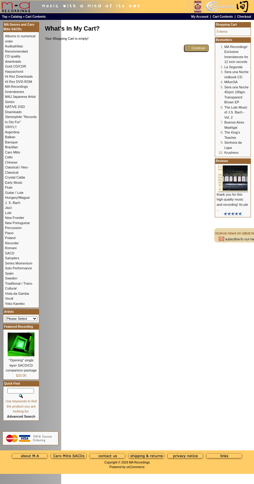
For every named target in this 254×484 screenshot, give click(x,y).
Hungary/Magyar (17, 197)
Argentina (12, 132)
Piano (9, 233)
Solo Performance (18, 268)
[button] (196, 48)
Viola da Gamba (17, 293)
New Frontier (14, 218)
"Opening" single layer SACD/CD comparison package (21, 365)
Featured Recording (18, 326)
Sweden (11, 278)
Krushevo (231, 152)
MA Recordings (139, 462)
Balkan (10, 137)
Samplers (12, 258)
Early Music (13, 182)
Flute (8, 187)
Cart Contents (35, 16)
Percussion (13, 228)
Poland (10, 238)
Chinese (11, 162)
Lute (8, 213)
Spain (9, 273)
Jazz (8, 207)
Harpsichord (14, 71)
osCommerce (135, 467)
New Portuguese (17, 223)
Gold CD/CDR (15, 66)
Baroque (11, 142)
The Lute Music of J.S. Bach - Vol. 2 (235, 112)
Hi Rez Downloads (18, 76)
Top (5, 16)
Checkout (244, 16)
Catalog (16, 16)
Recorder (12, 243)
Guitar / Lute (14, 192)
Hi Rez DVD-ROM (18, 81)
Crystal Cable (15, 177)
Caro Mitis (12, 152)
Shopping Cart (226, 24)
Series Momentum (18, 263)
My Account (199, 16)
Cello (9, 157)
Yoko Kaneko (14, 303)
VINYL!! (11, 127)
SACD (9, 253)
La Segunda (233, 67)
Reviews (222, 161)
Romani (11, 248)
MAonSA (230, 82)
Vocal (9, 298)
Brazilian (11, 147)
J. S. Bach (12, 203)
